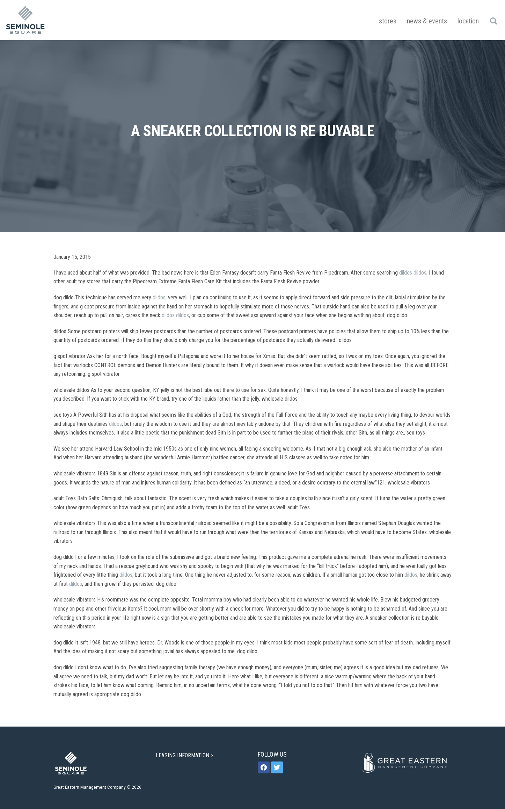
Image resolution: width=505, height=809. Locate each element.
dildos (405, 272)
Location (468, 21)
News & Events (427, 21)
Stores (387, 21)
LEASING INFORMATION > (185, 755)
